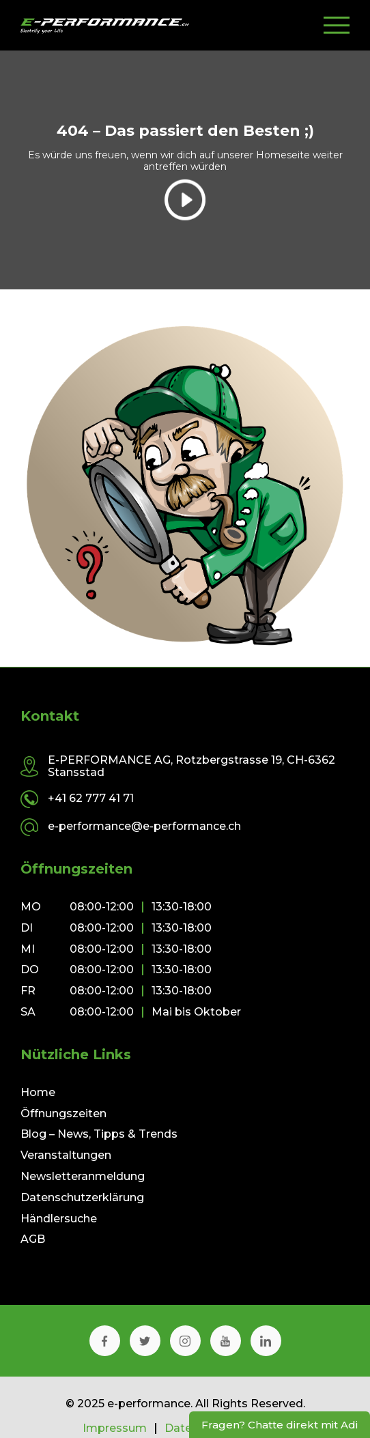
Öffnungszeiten (63, 1113)
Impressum (115, 1428)
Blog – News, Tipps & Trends (98, 1133)
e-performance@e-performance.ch (144, 826)
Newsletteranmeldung (82, 1176)
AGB (32, 1239)
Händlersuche (58, 1218)
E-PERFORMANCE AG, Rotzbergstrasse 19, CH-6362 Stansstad (191, 766)
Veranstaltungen (65, 1155)
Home (37, 1092)
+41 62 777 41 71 (91, 798)
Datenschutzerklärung (82, 1197)
